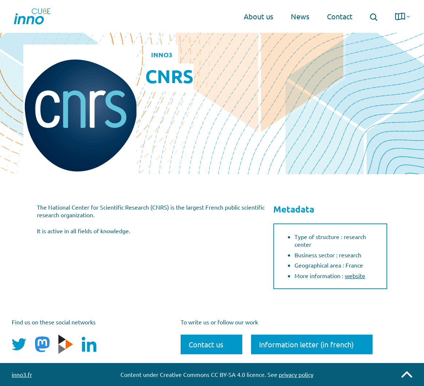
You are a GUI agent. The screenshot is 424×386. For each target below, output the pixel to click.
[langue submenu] (408, 16)
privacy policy (296, 374)
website (355, 275)
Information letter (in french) (306, 344)
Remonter (406, 374)
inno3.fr (22, 374)
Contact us (206, 344)
